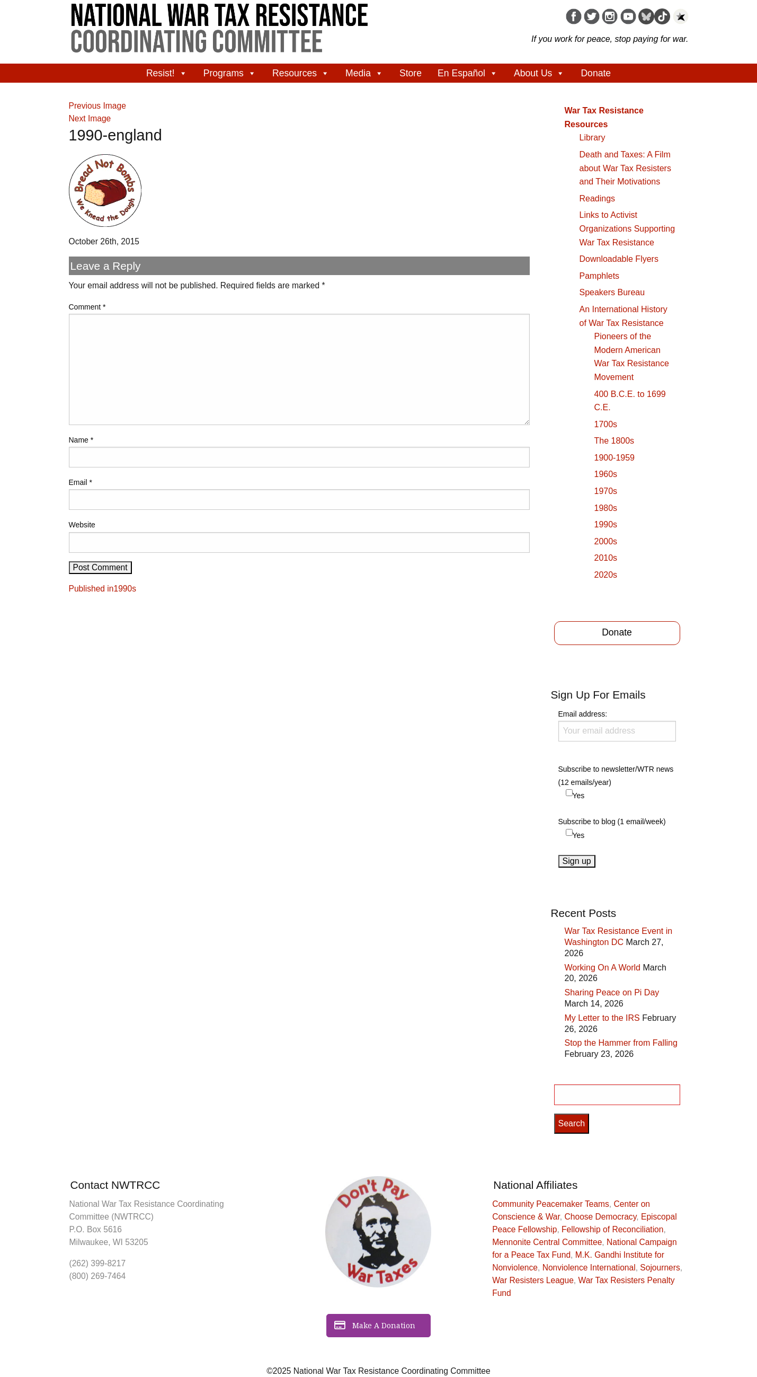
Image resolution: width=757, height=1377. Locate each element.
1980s (606, 508)
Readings (598, 198)
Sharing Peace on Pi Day (612, 992)
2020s (606, 574)
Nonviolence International (589, 1267)
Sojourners (660, 1267)
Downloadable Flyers (619, 258)
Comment (87, 307)
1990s (606, 524)
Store (410, 73)
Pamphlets (600, 275)
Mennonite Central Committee (547, 1242)
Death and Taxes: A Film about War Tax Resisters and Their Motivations (625, 168)
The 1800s (614, 440)
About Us (539, 73)
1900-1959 (614, 457)
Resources (300, 73)
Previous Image (97, 105)
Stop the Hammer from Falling (621, 1042)
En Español (468, 73)
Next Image (90, 118)
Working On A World (602, 967)
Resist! (167, 73)
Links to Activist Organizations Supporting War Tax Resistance (627, 228)
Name (81, 440)
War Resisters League (533, 1280)
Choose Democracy (601, 1216)
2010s (606, 557)
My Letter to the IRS (602, 1017)
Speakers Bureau (612, 292)
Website (82, 524)
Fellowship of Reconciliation (612, 1229)
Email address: (617, 726)
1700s (606, 424)
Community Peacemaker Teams (550, 1203)
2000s (606, 541)
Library (592, 137)
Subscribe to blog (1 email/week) (612, 821)
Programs (229, 73)
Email (80, 482)
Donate (596, 73)
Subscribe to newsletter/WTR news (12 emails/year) (616, 776)
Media (364, 73)
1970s (606, 491)
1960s (606, 474)
